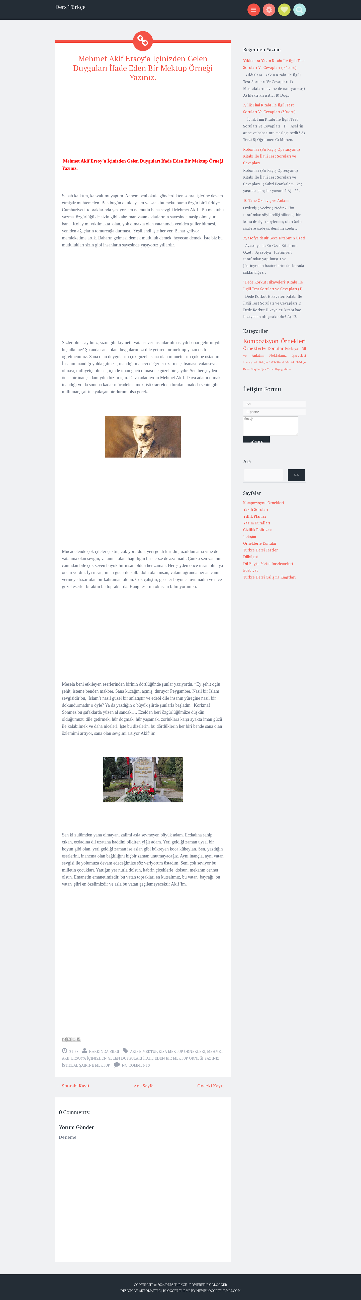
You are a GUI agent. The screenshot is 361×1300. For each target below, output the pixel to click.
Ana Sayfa (143, 1085)
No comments (136, 1064)
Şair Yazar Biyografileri (276, 369)
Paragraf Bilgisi (255, 362)
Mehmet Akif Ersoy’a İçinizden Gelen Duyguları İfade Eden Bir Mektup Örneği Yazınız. (143, 67)
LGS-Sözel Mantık (282, 362)
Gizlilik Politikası (258, 529)
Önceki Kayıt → (213, 1085)
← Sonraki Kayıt (72, 1085)
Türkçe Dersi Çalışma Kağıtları (269, 577)
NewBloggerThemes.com (218, 1290)
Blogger (219, 1284)
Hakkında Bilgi (104, 1050)
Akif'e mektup (143, 1050)
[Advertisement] (143, 121)
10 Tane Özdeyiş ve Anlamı (266, 200)
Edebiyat (292, 348)
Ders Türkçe (70, 7)
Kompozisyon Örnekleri (274, 341)
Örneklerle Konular (263, 348)
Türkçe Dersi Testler (260, 549)
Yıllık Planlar (254, 516)
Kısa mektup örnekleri (182, 1050)
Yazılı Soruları (255, 509)
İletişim (249, 536)
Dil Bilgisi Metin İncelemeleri (268, 563)
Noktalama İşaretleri (287, 355)
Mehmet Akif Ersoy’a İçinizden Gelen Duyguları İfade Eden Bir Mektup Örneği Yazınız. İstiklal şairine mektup (142, 1057)
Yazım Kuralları (256, 522)
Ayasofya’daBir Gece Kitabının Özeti (274, 237)
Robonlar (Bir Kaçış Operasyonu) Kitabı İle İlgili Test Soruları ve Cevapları (271, 156)
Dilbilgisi (250, 556)
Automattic (150, 1290)
